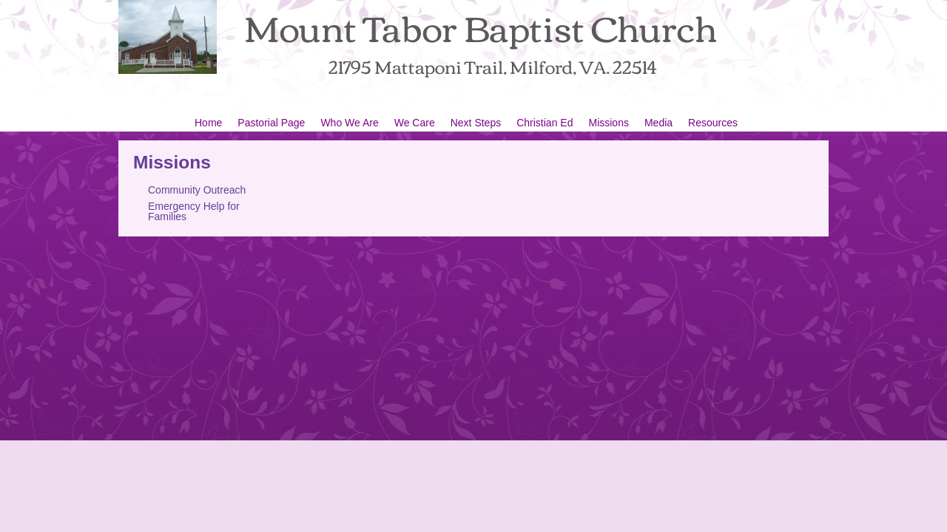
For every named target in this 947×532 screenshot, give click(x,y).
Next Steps (476, 123)
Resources (713, 123)
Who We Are (349, 123)
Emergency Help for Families (194, 211)
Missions (608, 123)
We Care (414, 123)
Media (658, 123)
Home (208, 123)
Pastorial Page (271, 123)
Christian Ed (544, 123)
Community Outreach (197, 190)
